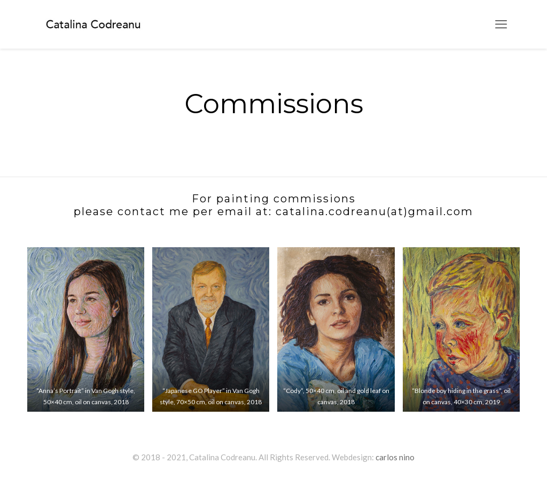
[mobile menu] (501, 24)
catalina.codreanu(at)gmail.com (374, 211)
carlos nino (395, 457)
